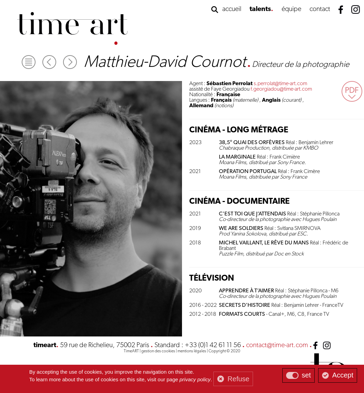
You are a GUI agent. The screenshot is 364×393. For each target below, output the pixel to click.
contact (320, 9)
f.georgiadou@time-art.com (281, 89)
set (306, 375)
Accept (342, 375)
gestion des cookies (158, 351)
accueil (231, 9)
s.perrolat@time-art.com (280, 84)
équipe (291, 9)
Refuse (238, 379)
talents (260, 9)
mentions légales (192, 351)
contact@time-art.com (277, 345)
